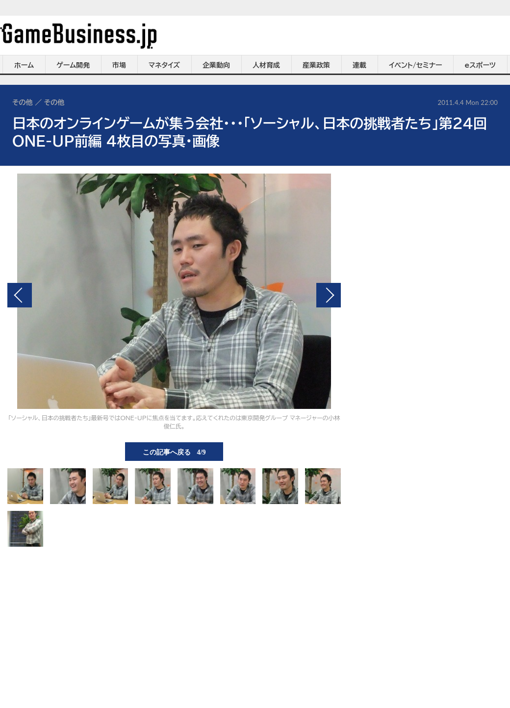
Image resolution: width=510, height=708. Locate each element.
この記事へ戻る (174, 451)
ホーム (24, 65)
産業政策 (316, 65)
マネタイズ (164, 65)
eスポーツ (480, 65)
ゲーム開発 (73, 65)
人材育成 (266, 65)
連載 (359, 65)
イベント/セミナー (415, 65)
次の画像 (328, 295)
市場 (119, 65)
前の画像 (19, 295)
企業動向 (216, 65)
